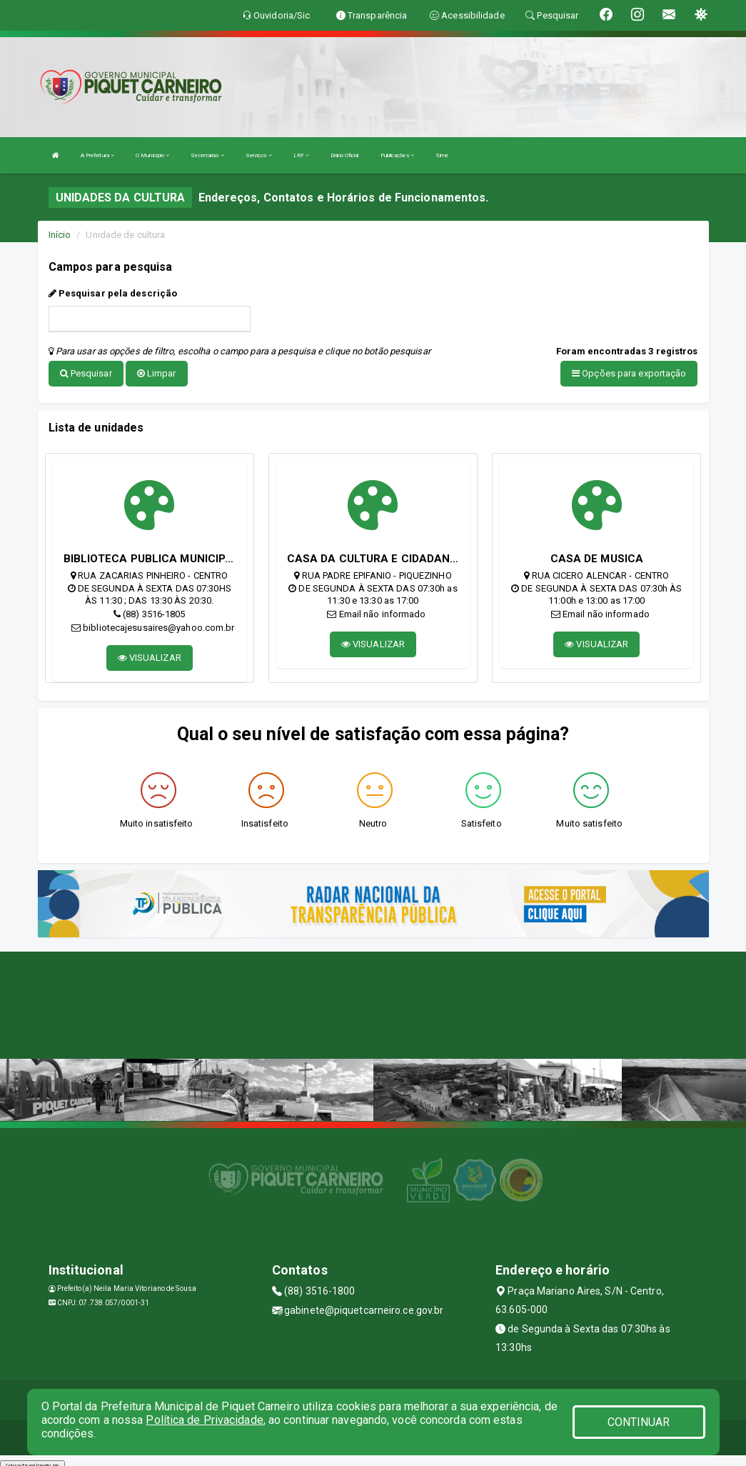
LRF (301, 155)
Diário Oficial (344, 155)
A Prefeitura (97, 155)
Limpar (156, 373)
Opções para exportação (629, 373)
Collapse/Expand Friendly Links (32, 1459)
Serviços (259, 155)
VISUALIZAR (149, 652)
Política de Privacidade (204, 1420)
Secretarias (207, 155)
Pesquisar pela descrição (113, 293)
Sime (441, 155)
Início (60, 234)
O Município (152, 155)
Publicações (397, 155)
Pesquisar (86, 373)
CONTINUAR (639, 1422)
